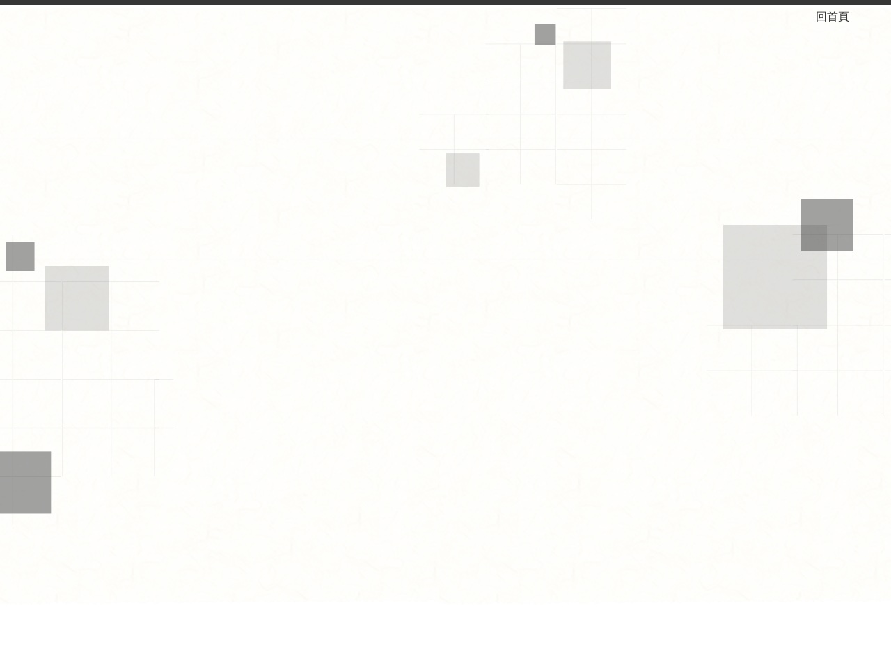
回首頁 (844, 16)
